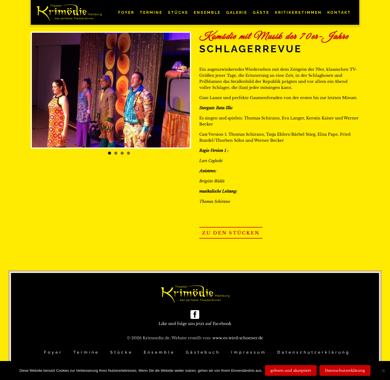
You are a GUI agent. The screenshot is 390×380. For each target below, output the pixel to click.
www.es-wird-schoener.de (237, 337)
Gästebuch (203, 352)
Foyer (53, 352)
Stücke (121, 352)
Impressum (248, 352)
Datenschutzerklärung (313, 352)
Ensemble (159, 352)
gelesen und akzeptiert (290, 370)
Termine (86, 352)
